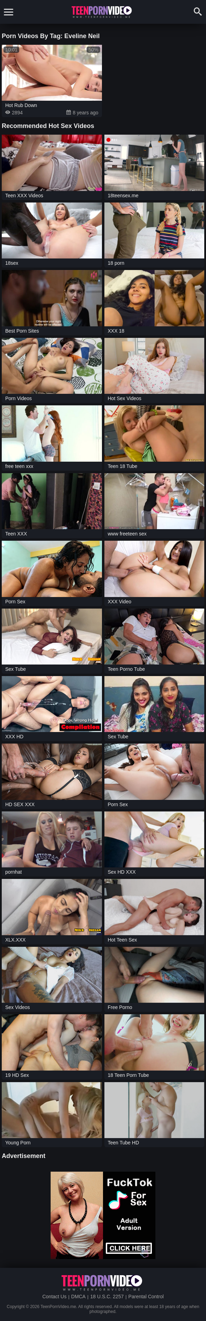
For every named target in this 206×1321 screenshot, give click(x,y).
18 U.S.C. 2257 (107, 1296)
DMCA (78, 1296)
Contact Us (54, 1296)
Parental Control (146, 1296)
